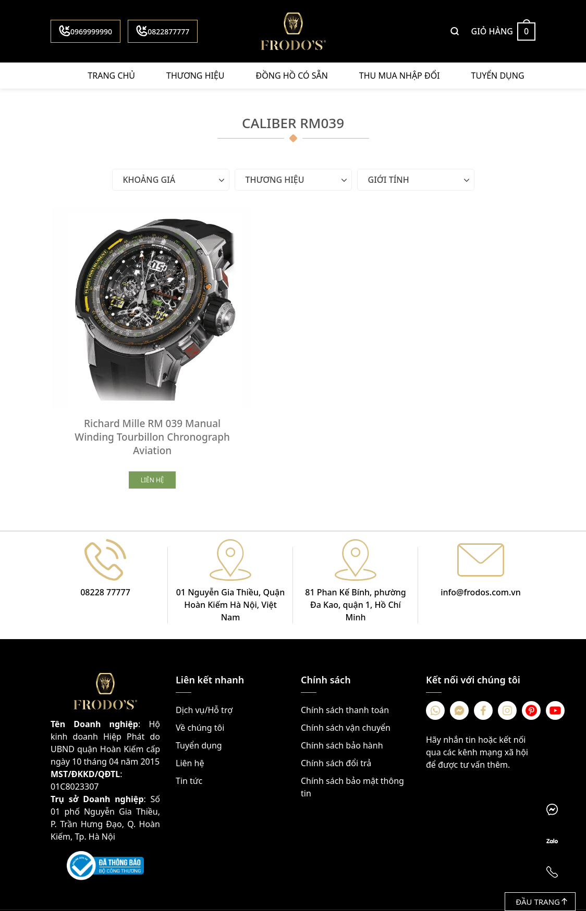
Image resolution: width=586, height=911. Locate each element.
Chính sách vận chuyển (345, 686)
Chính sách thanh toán (345, 668)
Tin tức (189, 739)
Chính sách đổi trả (336, 721)
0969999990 (85, 30)
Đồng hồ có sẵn (292, 75)
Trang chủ (111, 75)
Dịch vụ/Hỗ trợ (204, 668)
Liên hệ (190, 721)
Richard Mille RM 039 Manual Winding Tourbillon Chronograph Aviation (131, 395)
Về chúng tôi (200, 686)
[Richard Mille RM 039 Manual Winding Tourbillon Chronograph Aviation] (131, 287)
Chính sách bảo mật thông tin (352, 745)
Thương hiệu (195, 75)
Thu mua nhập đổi (399, 75)
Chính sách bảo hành (342, 703)
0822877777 (162, 30)
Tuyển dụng (497, 75)
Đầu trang (541, 901)
